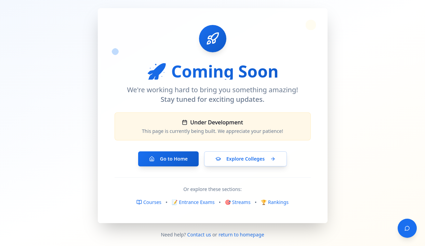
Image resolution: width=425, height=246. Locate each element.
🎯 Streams (238, 202)
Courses (148, 202)
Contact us (199, 234)
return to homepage (241, 234)
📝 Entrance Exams (193, 202)
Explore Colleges (245, 158)
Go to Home (168, 158)
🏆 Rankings (275, 202)
